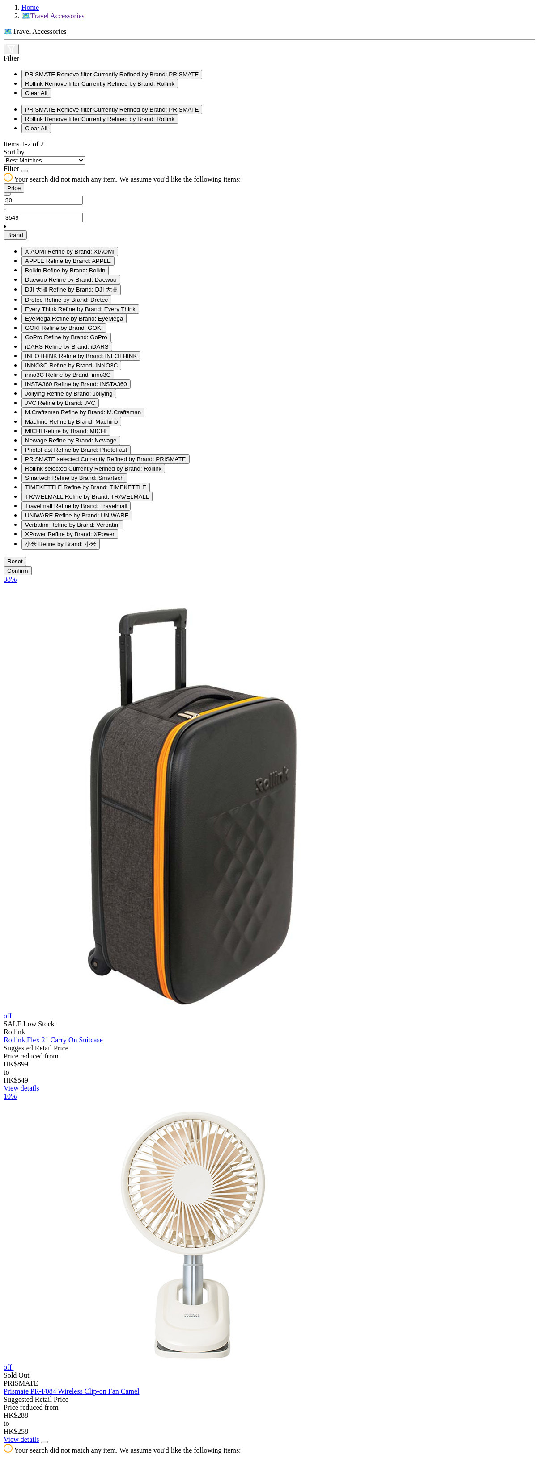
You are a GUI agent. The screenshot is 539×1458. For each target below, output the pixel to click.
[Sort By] (44, 160)
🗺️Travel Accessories (53, 16)
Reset (15, 561)
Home (30, 7)
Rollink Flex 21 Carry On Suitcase (53, 1040)
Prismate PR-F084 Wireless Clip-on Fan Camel (72, 1391)
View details (21, 1088)
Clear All (36, 93)
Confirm (17, 570)
